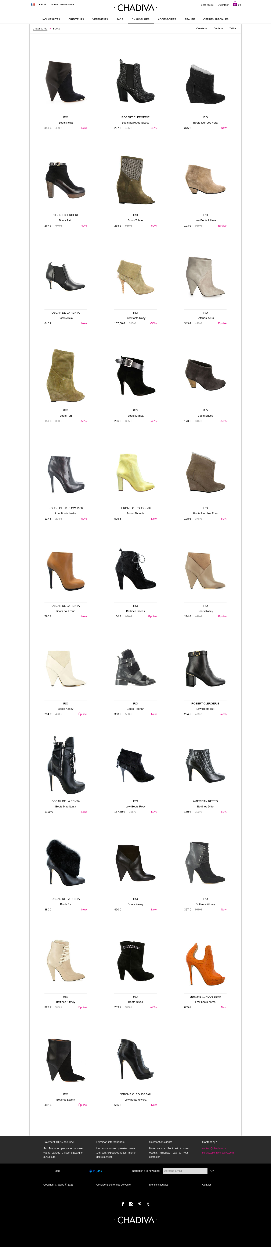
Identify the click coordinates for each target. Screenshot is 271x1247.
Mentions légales (158, 1184)
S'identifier (223, 5)
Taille (233, 28)
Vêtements (100, 19)
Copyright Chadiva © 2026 (58, 1184)
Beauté (190, 19)
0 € (237, 3)
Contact (206, 1184)
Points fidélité (206, 5)
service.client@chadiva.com (218, 1152)
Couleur (218, 28)
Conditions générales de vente (113, 1184)
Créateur (201, 28)
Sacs (119, 19)
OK (212, 1170)
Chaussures (140, 19)
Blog (57, 1170)
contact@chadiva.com (214, 1148)
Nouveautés (51, 19)
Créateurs (76, 19)
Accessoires (167, 19)
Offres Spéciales (216, 19)
